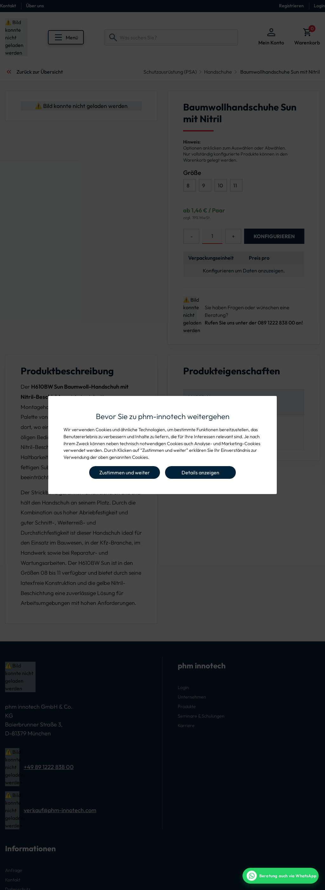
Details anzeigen (200, 472)
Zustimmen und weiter (124, 472)
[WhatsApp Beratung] (280, 876)
